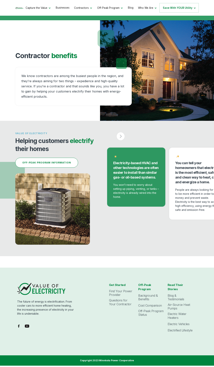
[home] (19, 7)
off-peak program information (46, 162)
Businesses (62, 7)
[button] (38, 7)
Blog (130, 7)
